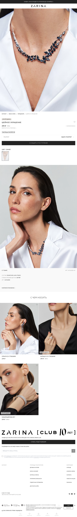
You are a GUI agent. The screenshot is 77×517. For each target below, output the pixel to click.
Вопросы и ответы (34, 475)
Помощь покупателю (36, 465)
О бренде (69, 467)
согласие (8, 456)
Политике (36, 457)
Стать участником (38, 442)
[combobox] (38, 137)
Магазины (69, 482)
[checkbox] (2, 456)
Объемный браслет (8, 417)
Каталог (4, 465)
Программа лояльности (36, 478)
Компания (70, 465)
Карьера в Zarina (71, 471)
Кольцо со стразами (47, 356)
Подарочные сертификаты (36, 482)
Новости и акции (71, 478)
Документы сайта (34, 486)
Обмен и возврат (34, 471)
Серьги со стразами (9, 356)
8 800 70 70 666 (6, 493)
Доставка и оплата (34, 467)
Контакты (69, 475)
